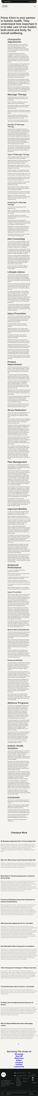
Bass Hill (19, 1056)
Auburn (19, 1060)
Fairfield (19, 1064)
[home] (4, 6)
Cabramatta (19, 1066)
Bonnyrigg (19, 1054)
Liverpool (19, 1062)
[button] (35, 6)
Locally (33, 1084)
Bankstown (19, 1058)
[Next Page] (19, 1044)
